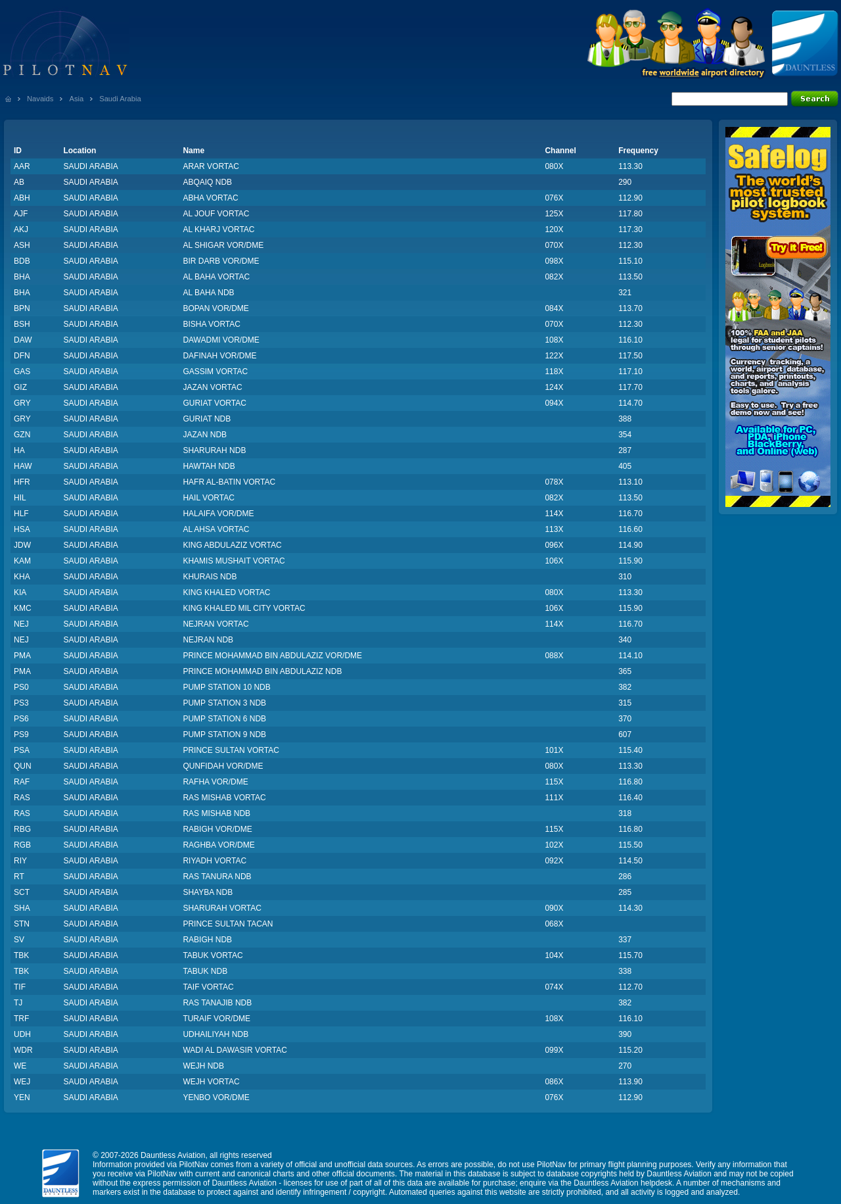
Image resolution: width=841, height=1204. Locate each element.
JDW (22, 545)
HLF (21, 513)
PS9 (21, 734)
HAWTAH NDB (209, 466)
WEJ (22, 1081)
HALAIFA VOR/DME (218, 513)
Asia (76, 99)
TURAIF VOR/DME (216, 1018)
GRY (22, 403)
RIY (20, 860)
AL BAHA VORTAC (216, 276)
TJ (18, 1002)
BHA (22, 276)
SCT (22, 892)
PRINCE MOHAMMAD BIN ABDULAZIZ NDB (262, 671)
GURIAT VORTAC (214, 403)
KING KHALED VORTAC (226, 592)
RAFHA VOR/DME (215, 781)
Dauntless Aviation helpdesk (623, 1183)
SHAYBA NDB (208, 892)
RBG (22, 829)
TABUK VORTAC (212, 955)
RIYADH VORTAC (214, 860)
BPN (22, 308)
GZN (22, 434)
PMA (22, 655)
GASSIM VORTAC (215, 371)
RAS (22, 797)
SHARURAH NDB (214, 450)
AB (19, 182)
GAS (22, 371)
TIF (20, 987)
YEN (22, 1097)
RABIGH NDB (207, 939)
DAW (23, 340)
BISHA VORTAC (211, 324)
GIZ (20, 387)
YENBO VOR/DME (216, 1097)
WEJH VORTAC (211, 1081)
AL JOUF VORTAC (216, 213)
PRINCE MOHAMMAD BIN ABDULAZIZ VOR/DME (272, 655)
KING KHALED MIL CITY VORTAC (244, 608)
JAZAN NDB (205, 434)
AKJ (21, 229)
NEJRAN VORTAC (215, 624)
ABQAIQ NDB (207, 182)
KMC (23, 608)
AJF (21, 213)
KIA (20, 592)
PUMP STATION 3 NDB (224, 703)
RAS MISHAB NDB (216, 813)
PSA (22, 750)
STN (22, 923)
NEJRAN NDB (208, 639)
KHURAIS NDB (210, 576)
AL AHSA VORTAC (216, 529)
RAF (22, 781)
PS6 (21, 718)
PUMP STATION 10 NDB (226, 687)
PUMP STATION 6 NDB (224, 718)
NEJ (21, 624)
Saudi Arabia (120, 99)
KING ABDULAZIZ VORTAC (232, 545)
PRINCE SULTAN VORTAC (231, 750)
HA (19, 450)
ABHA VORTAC (210, 198)
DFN (22, 355)
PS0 (21, 687)
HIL (20, 497)
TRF (21, 1018)
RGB (22, 845)
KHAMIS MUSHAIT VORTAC (233, 561)
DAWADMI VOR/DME (221, 340)
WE (20, 1066)
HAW (23, 466)
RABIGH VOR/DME (217, 829)
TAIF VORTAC (208, 987)
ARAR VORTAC (211, 166)
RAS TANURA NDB (217, 876)
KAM (22, 561)
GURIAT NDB (207, 418)
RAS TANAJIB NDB (217, 1002)
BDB (22, 261)
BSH (22, 324)
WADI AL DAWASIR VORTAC (234, 1050)
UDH (22, 1034)
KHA (22, 576)
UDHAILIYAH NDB (215, 1034)
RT (19, 876)
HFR (22, 482)
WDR (23, 1050)
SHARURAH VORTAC (222, 908)
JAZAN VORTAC (212, 387)
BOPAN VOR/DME (215, 308)
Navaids (40, 99)
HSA (22, 529)
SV (19, 939)
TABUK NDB (205, 971)
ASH (22, 245)
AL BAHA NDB (208, 292)
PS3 (21, 703)
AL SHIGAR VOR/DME (223, 245)
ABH (22, 198)
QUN (23, 766)
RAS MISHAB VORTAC (224, 797)
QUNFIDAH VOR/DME (223, 766)
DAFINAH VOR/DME (219, 355)
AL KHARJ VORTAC (218, 229)
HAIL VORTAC (208, 497)
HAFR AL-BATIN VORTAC (229, 482)
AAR (22, 166)
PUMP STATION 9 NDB (224, 734)
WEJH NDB (203, 1066)
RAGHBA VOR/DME (218, 845)
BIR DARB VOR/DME (221, 261)
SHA (22, 908)
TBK (21, 955)
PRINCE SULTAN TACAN (228, 923)
